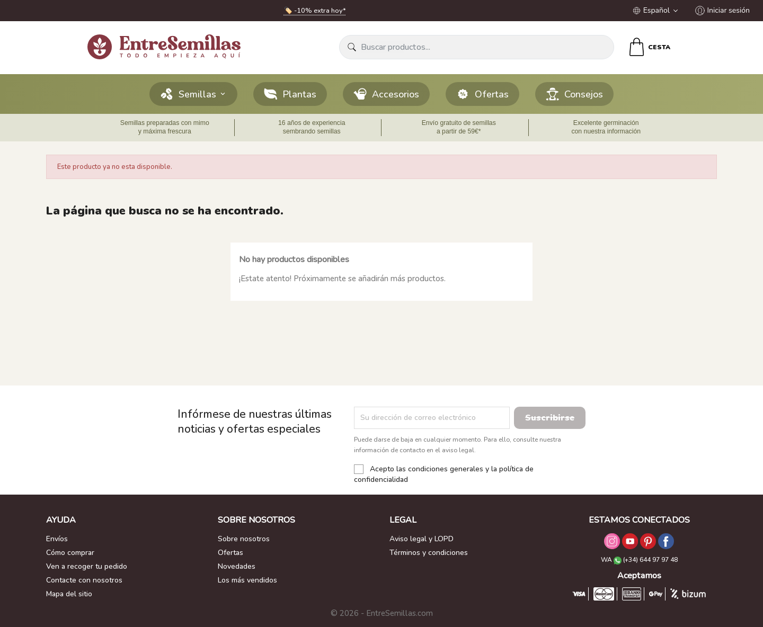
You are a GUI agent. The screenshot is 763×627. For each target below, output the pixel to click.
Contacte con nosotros (84, 580)
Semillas (193, 94)
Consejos (574, 94)
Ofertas (482, 94)
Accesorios (386, 94)
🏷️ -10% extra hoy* (315, 10)
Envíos (57, 539)
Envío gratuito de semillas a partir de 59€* (459, 127)
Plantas (290, 94)
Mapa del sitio (69, 594)
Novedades (236, 566)
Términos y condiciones (428, 553)
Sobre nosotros (244, 539)
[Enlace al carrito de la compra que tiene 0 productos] (649, 46)
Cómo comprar (70, 553)
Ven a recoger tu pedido (86, 566)
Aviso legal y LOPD (421, 539)
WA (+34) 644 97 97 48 (639, 560)
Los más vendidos (247, 580)
